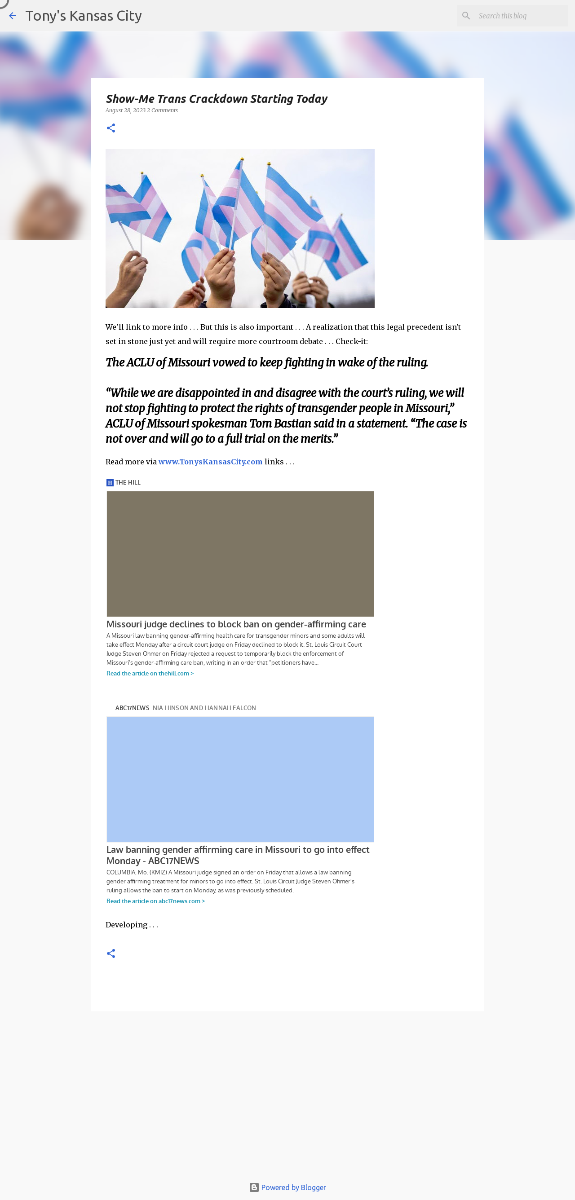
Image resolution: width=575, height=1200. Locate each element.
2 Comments (162, 110)
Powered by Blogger (287, 1187)
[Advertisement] (287, 1098)
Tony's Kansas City (83, 15)
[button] (111, 129)
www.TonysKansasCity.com (211, 461)
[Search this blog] (520, 15)
